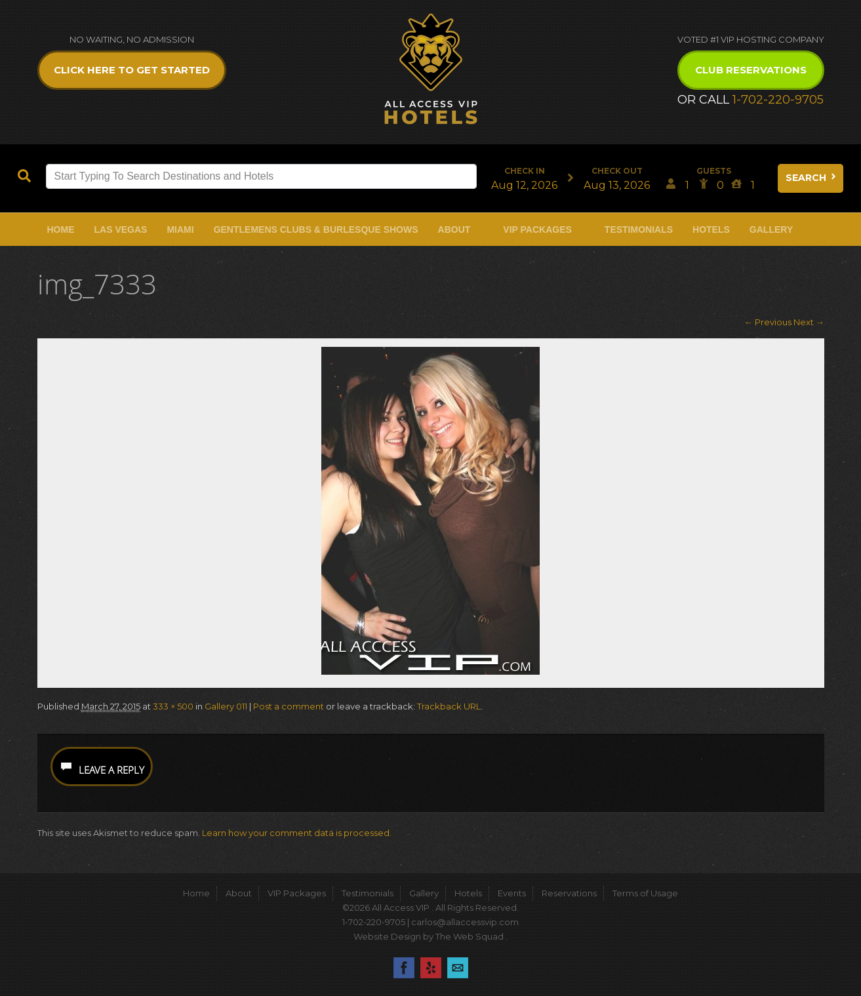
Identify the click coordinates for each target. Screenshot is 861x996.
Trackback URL (449, 706)
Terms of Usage (645, 893)
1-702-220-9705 (778, 99)
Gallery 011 (226, 706)
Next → (808, 322)
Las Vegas (121, 229)
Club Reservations (751, 70)
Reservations (569, 893)
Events (512, 893)
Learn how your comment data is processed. (296, 832)
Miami (180, 229)
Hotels (711, 229)
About (454, 229)
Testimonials (639, 229)
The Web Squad (470, 936)
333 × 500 (173, 706)
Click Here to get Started (132, 70)
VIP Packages (537, 229)
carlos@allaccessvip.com (465, 922)
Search (812, 178)
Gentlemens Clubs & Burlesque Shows (316, 229)
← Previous (767, 322)
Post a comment (288, 706)
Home (61, 229)
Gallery (771, 229)
